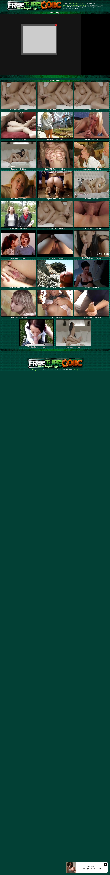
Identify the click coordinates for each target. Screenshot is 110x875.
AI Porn (85, 5)
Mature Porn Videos (76, 5)
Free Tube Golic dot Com (77, 4)
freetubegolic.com (36, 370)
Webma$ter (76, 370)
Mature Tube (66, 5)
